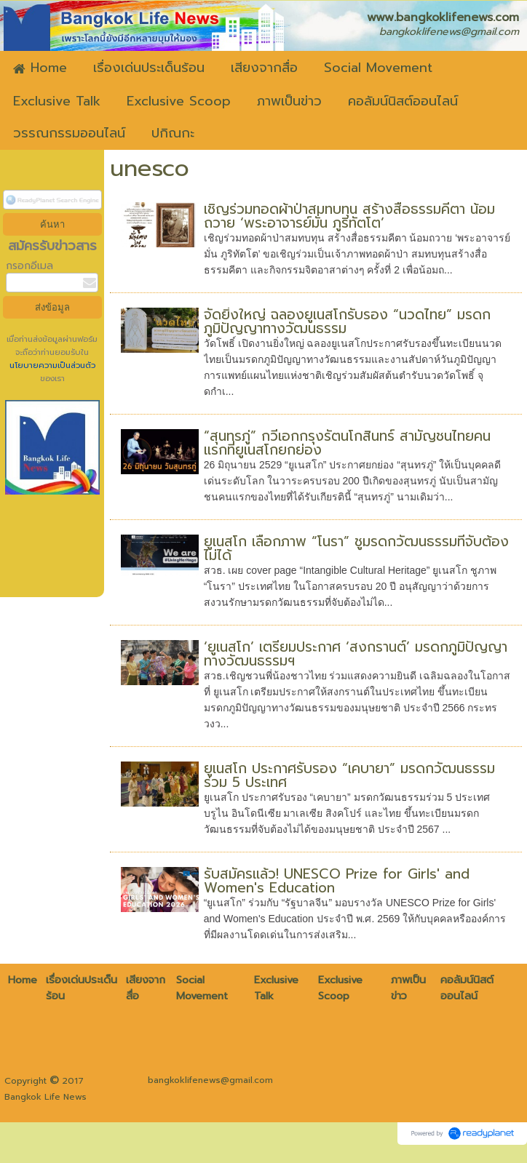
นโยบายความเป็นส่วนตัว (52, 365)
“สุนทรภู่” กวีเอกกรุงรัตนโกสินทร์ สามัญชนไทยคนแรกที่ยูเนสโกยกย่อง (347, 442)
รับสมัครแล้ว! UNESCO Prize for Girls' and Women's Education (336, 880)
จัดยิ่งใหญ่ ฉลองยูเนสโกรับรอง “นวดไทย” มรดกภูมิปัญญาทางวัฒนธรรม (347, 321)
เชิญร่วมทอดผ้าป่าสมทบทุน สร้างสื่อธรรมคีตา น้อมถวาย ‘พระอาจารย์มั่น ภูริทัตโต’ (349, 216)
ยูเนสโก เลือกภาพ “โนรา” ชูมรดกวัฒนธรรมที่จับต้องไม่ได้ (356, 548)
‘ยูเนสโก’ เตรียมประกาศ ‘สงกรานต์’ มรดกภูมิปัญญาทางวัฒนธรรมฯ (355, 653)
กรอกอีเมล (29, 265)
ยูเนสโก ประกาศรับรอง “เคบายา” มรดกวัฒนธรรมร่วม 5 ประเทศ (349, 775)
